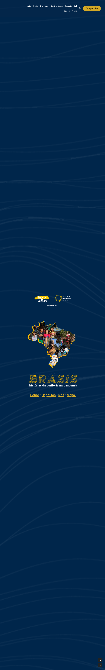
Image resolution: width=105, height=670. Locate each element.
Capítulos (73, 356)
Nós (86, 356)
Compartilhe (92, 8)
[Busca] (80, 8)
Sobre (59, 356)
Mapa (96, 356)
